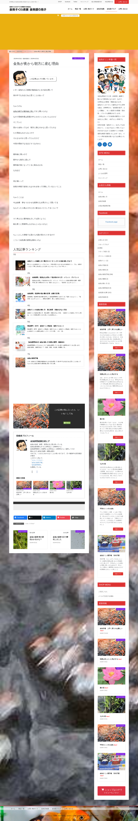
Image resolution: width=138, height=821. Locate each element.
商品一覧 (101, 164)
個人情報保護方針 (97, 1)
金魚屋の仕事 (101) (104, 292)
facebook (67, 1)
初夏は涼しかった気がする (40, 507)
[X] (32, 485)
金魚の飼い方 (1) (104, 283)
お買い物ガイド (33, 809)
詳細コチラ (118, 348)
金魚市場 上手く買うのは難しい (23, 507)
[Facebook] (37, 485)
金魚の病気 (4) (103, 270)
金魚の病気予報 (37, 476)
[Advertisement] (69, 33)
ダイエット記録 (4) (104, 256)
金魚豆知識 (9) (103, 297)
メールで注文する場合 (105, 596)
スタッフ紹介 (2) (104, 251)
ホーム (100, 160)
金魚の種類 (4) (103, 279)
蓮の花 (52, 506)
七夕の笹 (69, 506)
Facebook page (111, 222)
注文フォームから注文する (70, 15)
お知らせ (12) (102, 240)
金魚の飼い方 (102, 197)
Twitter (75, 1)
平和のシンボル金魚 (106, 508)
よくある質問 (102, 173)
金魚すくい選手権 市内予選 (109, 555)
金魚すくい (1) (103, 260)
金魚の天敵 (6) (103, 265)
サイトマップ (84, 1)
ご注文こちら (102, 591)
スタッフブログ (78, 58)
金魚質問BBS (36, 478)
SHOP (60, 1)
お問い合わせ (122, 2)
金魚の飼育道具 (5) (104, 288)
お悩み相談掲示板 (104, 206)
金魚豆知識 (102, 201)
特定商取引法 (109, 1)
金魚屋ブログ (56, 809)
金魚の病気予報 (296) (105, 274)
